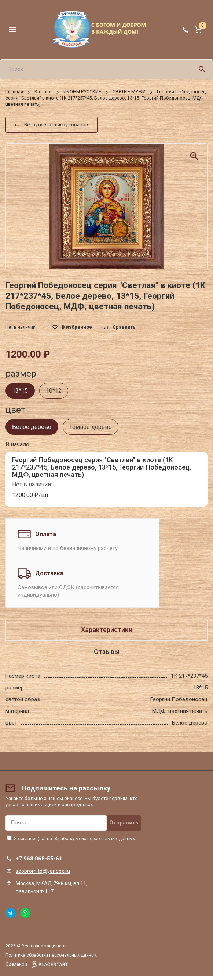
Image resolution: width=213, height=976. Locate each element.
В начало (17, 444)
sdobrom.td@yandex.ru (43, 871)
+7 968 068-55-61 (39, 858)
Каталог (43, 91)
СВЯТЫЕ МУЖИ (129, 91)
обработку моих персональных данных (94, 838)
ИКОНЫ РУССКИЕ (82, 91)
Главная (14, 91)
